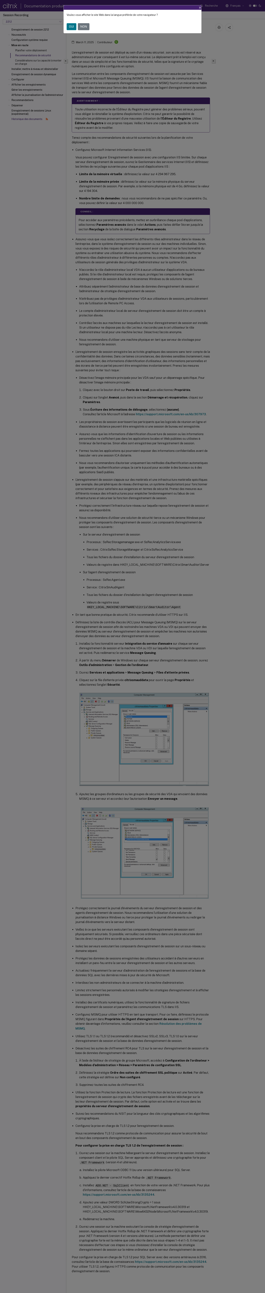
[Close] (200, 7)
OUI (71, 26)
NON (83, 26)
